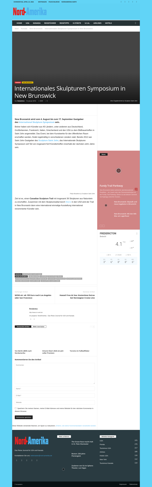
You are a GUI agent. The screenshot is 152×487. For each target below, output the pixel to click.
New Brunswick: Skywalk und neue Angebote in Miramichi (125, 203)
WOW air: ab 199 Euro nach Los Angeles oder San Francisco (33, 296)
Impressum (123, 484)
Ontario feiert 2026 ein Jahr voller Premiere (53, 352)
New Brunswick (36, 29)
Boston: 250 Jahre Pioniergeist (78, 455)
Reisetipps (64, 23)
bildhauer (33, 276)
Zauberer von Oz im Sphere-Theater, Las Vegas (82, 467)
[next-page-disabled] (103, 226)
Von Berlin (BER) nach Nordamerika (23, 352)
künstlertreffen (74, 279)
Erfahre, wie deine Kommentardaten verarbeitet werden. (76, 426)
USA (27, 23)
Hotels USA (104, 456)
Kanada (37, 23)
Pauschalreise (54, 2)
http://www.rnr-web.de (36, 312)
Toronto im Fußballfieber (79, 351)
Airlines (97, 23)
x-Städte (77, 23)
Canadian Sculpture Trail (51, 276)
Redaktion (21, 101)
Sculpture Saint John (32, 274)
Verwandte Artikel (23, 326)
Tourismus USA (105, 448)
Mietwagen (42, 2)
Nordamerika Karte (69, 2)
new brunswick (22, 281)
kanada (51, 279)
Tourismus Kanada (106, 463)
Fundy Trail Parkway (111, 185)
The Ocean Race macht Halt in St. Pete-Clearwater (82, 443)
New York (103, 459)
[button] (136, 23)
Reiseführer (50, 23)
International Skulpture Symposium (37, 122)
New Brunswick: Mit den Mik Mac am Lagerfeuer (125, 215)
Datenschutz (133, 484)
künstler (61, 279)
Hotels (108, 23)
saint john (35, 281)
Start (17, 29)
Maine (68, 202)
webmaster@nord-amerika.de (41, 456)
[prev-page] (91, 326)
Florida (102, 444)
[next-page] (94, 326)
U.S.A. (87, 23)
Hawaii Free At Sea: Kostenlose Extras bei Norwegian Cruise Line (77, 296)
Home (19, 23)
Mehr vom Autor (38, 326)
